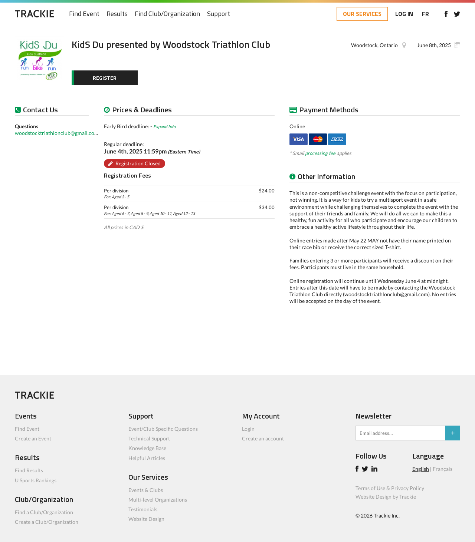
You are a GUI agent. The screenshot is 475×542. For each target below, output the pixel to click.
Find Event (84, 14)
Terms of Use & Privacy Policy (390, 488)
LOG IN (404, 13)
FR (425, 13)
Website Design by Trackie (386, 496)
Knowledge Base (147, 448)
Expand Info (164, 126)
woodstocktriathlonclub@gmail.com (57, 133)
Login (248, 429)
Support (218, 14)
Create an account (263, 438)
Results (117, 14)
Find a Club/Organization (44, 512)
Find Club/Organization (167, 14)
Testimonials (142, 509)
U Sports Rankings (35, 480)
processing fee (320, 153)
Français (442, 469)
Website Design (146, 519)
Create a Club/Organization (46, 522)
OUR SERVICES (362, 13)
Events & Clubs (145, 490)
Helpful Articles (146, 458)
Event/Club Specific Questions (163, 429)
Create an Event (33, 438)
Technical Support (149, 438)
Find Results (29, 470)
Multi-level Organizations (157, 499)
